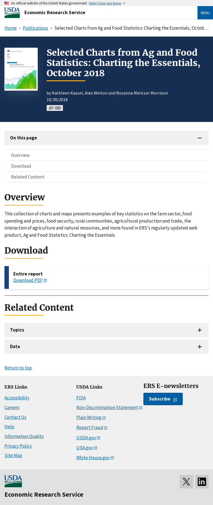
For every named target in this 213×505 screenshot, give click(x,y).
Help (9, 427)
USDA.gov (86, 438)
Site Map (13, 455)
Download (21, 166)
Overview (20, 155)
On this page (23, 138)
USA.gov (84, 448)
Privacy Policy (18, 446)
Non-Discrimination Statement (107, 407)
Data (15, 346)
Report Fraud (89, 427)
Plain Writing (89, 417)
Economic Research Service (54, 12)
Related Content (27, 177)
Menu (205, 12)
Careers (11, 407)
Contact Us (15, 417)
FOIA (81, 398)
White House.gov (93, 458)
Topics (17, 330)
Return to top (18, 368)
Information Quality (24, 436)
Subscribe (159, 399)
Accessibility (16, 398)
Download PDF (28, 280)
